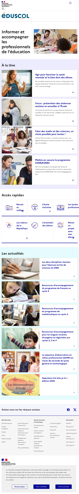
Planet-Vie (53, 430)
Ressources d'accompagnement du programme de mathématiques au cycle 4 (57, 311)
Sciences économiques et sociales (55, 435)
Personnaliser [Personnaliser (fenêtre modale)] (20, 486)
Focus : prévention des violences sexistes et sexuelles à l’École (53, 105)
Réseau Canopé (6, 439)
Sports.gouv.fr (70, 445)
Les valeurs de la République (22, 225)
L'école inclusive (46, 206)
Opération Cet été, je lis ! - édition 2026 (55, 380)
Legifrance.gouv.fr (71, 433)
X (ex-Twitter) (74, 409)
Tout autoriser (63, 486)
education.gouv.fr (7, 423)
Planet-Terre (53, 427)
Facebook (68, 409)
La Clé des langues (55, 423)
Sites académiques (23, 448)
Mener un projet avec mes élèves (71, 230)
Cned (3, 435)
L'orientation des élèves (48, 224)
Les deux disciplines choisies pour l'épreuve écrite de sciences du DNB (56, 264)
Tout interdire (41, 486)
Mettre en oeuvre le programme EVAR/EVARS (52, 161)
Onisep (4, 432)
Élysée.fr (68, 423)
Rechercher (70, 3)
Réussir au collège (20, 207)
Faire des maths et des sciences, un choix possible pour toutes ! (54, 133)
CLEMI (3, 442)
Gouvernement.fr (71, 430)
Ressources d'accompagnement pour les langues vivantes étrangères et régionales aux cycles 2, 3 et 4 (57, 336)
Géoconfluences (39, 451)
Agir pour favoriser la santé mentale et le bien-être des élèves (53, 76)
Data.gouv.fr (70, 427)
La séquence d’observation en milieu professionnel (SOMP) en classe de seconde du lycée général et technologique (57, 359)
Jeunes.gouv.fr (70, 442)
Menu (76, 3)
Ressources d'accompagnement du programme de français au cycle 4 (57, 288)
